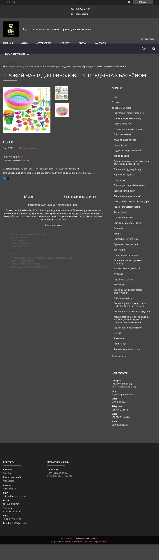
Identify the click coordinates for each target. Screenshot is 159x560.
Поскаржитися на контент (71, 541)
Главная (8, 43)
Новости (65, 43)
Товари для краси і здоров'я (128, 129)
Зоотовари (119, 249)
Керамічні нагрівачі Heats (127, 349)
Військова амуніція (123, 298)
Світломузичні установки (126, 239)
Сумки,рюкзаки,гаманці (126, 244)
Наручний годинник (124, 279)
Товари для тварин (123, 217)
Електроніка (35, 66)
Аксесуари (119, 284)
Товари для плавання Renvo (128, 327)
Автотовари (120, 212)
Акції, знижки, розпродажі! (127, 196)
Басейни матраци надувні (56, 66)
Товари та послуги (16, 66)
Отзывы (116, 102)
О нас (24, 43)
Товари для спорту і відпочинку (130, 185)
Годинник (118, 228)
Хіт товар (118, 274)
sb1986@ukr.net (120, 402)
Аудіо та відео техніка (125, 140)
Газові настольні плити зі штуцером (132, 311)
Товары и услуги (15, 54)
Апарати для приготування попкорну (128, 261)
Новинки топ (120, 343)
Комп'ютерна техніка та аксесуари (131, 201)
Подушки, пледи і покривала (128, 150)
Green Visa (119, 338)
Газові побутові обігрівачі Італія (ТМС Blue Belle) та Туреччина (130, 305)
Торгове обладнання (124, 191)
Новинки (118, 233)
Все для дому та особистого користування (128, 291)
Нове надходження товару (127, 118)
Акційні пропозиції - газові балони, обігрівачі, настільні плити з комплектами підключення (131, 320)
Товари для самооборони (127, 207)
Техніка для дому (122, 123)
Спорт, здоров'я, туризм (126, 255)
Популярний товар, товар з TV (129, 113)
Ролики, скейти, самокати (127, 268)
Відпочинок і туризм (124, 174)
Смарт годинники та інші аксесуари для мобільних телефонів (132, 162)
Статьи (82, 43)
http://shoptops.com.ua (123, 394)
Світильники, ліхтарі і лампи (128, 223)
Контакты (100, 43)
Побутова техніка (122, 134)
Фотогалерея (44, 43)
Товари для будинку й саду (127, 169)
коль (82, 216)
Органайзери (120, 145)
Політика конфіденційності (96, 541)
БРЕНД (117, 333)
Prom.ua (94, 539)
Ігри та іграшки (121, 156)
